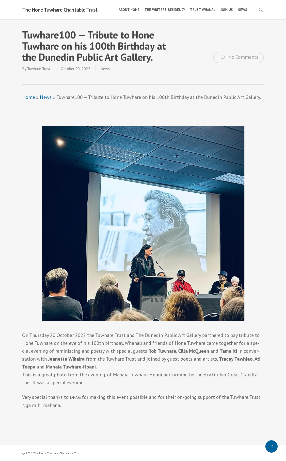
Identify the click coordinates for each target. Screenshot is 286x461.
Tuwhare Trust (39, 68)
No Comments (238, 57)
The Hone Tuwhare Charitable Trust (59, 9)
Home (28, 97)
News (105, 68)
